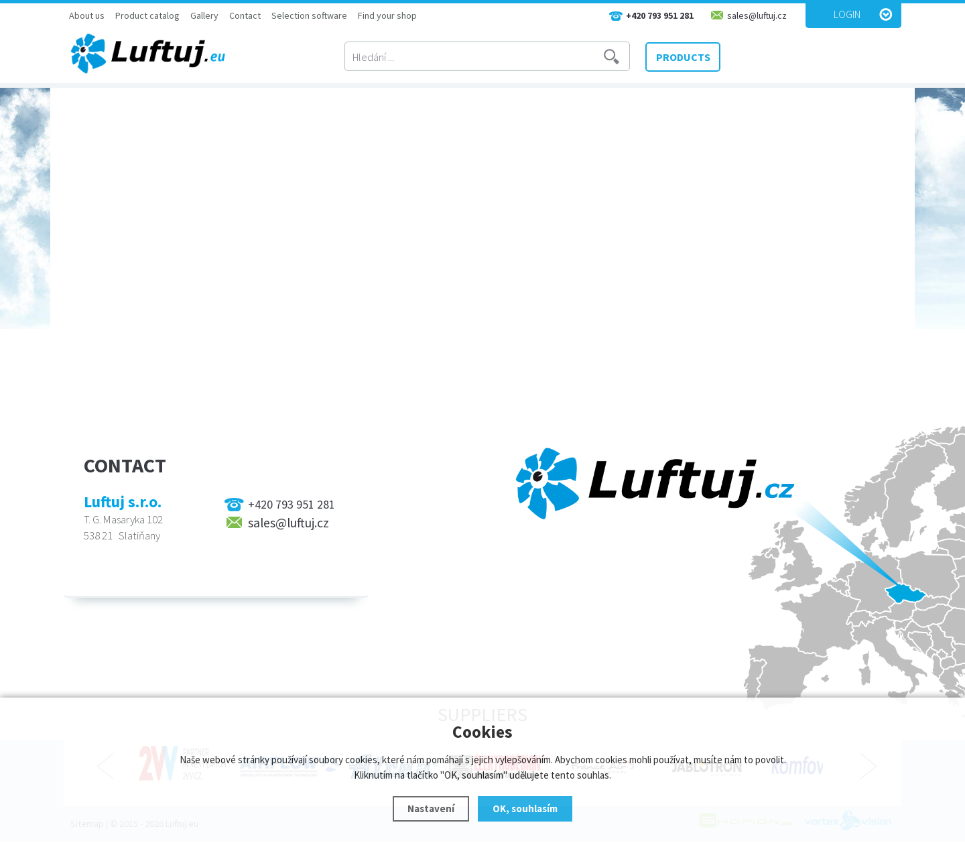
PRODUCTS (683, 57)
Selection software (309, 15)
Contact (245, 15)
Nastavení (430, 808)
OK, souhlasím (525, 808)
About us (87, 15)
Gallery (204, 15)
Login (847, 14)
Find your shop (387, 15)
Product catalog (147, 15)
